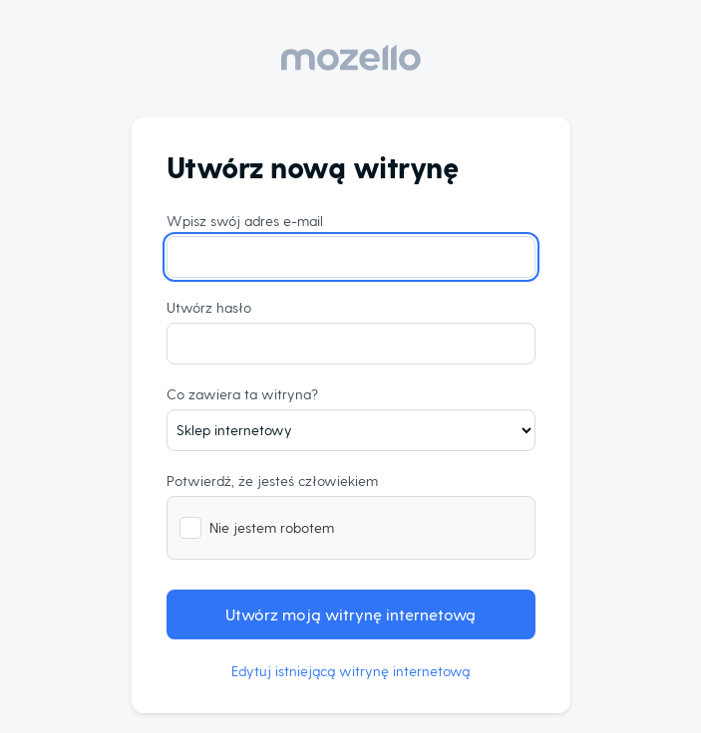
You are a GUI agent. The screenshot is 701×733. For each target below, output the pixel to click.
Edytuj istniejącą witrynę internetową (350, 671)
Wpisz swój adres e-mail (245, 220)
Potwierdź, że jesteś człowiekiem (272, 480)
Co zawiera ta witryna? (242, 393)
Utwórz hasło (209, 307)
